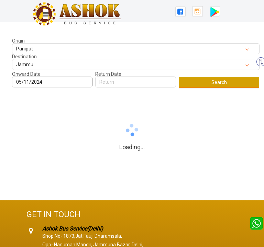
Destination (24, 56)
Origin (18, 40)
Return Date (108, 74)
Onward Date (26, 74)
